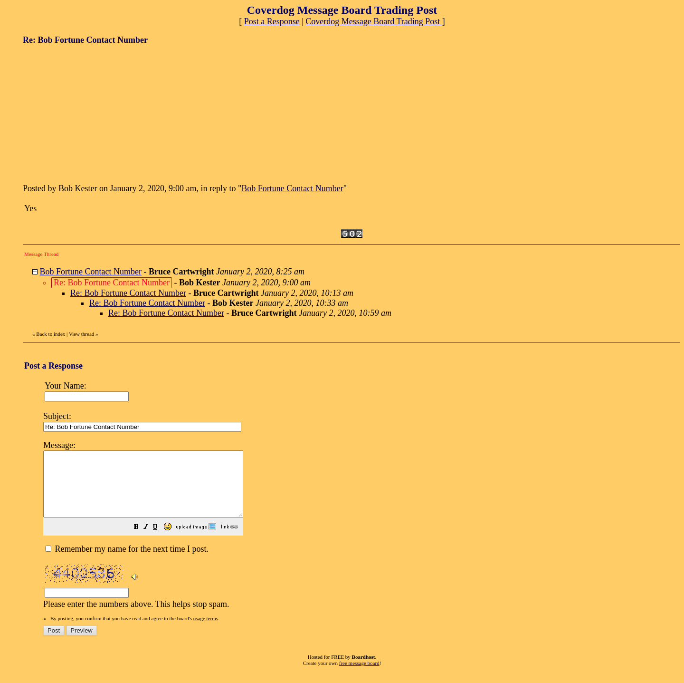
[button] (160, 540)
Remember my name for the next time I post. (127, 561)
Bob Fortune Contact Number (292, 188)
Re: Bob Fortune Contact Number (128, 293)
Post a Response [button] (272, 21)
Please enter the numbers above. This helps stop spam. (357, 529)
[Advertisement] (94, 113)
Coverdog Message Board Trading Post (373, 21)
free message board (359, 676)
